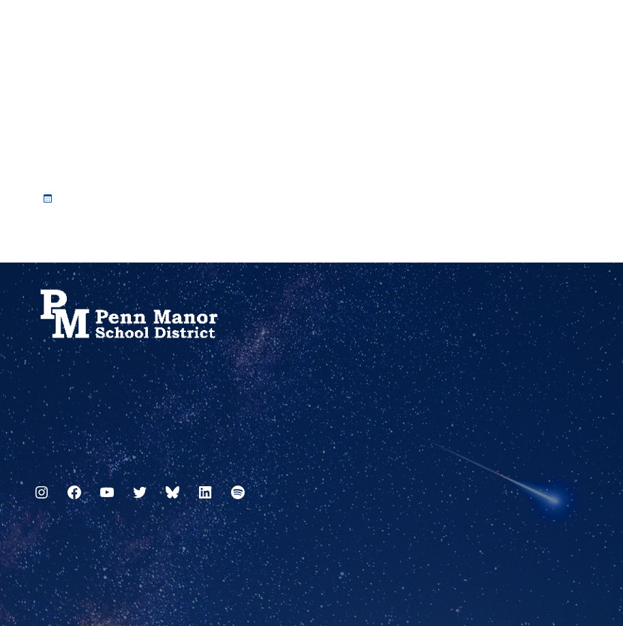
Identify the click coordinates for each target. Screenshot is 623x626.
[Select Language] (580, 29)
